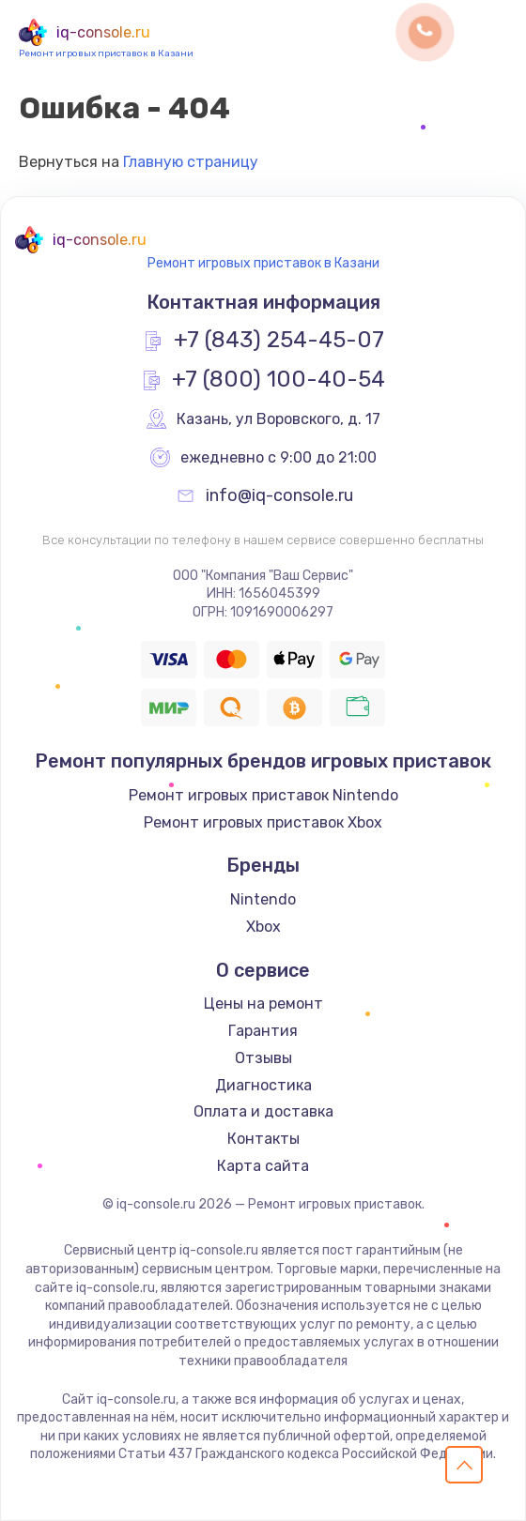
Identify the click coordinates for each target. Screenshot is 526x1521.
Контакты (263, 1139)
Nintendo (263, 899)
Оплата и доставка (263, 1111)
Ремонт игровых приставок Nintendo (263, 795)
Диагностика (263, 1085)
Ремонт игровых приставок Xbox (263, 822)
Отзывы (263, 1058)
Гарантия (263, 1031)
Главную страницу (190, 162)
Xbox (263, 926)
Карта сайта (263, 1166)
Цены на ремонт (263, 1003)
